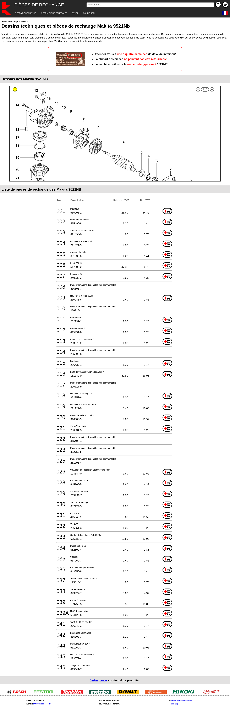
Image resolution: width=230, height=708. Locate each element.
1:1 (205, 89)
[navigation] (111, 13)
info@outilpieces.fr (41, 704)
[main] (115, 352)
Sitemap (175, 704)
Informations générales (181, 700)
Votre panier (98, 680)
